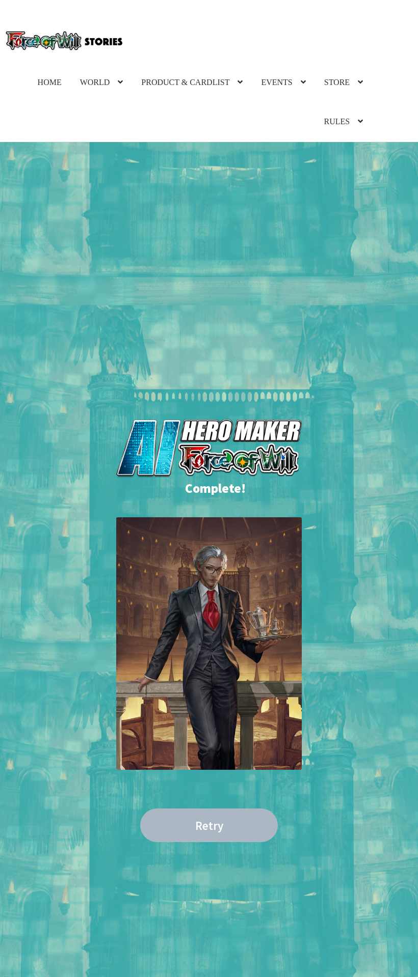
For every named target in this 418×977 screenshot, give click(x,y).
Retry (209, 825)
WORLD (95, 82)
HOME (50, 82)
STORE (337, 82)
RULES (337, 121)
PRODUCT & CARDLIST (185, 82)
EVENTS (276, 82)
